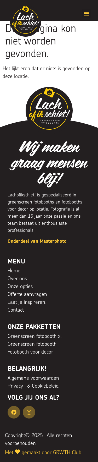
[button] (86, 13)
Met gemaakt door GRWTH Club (43, 452)
